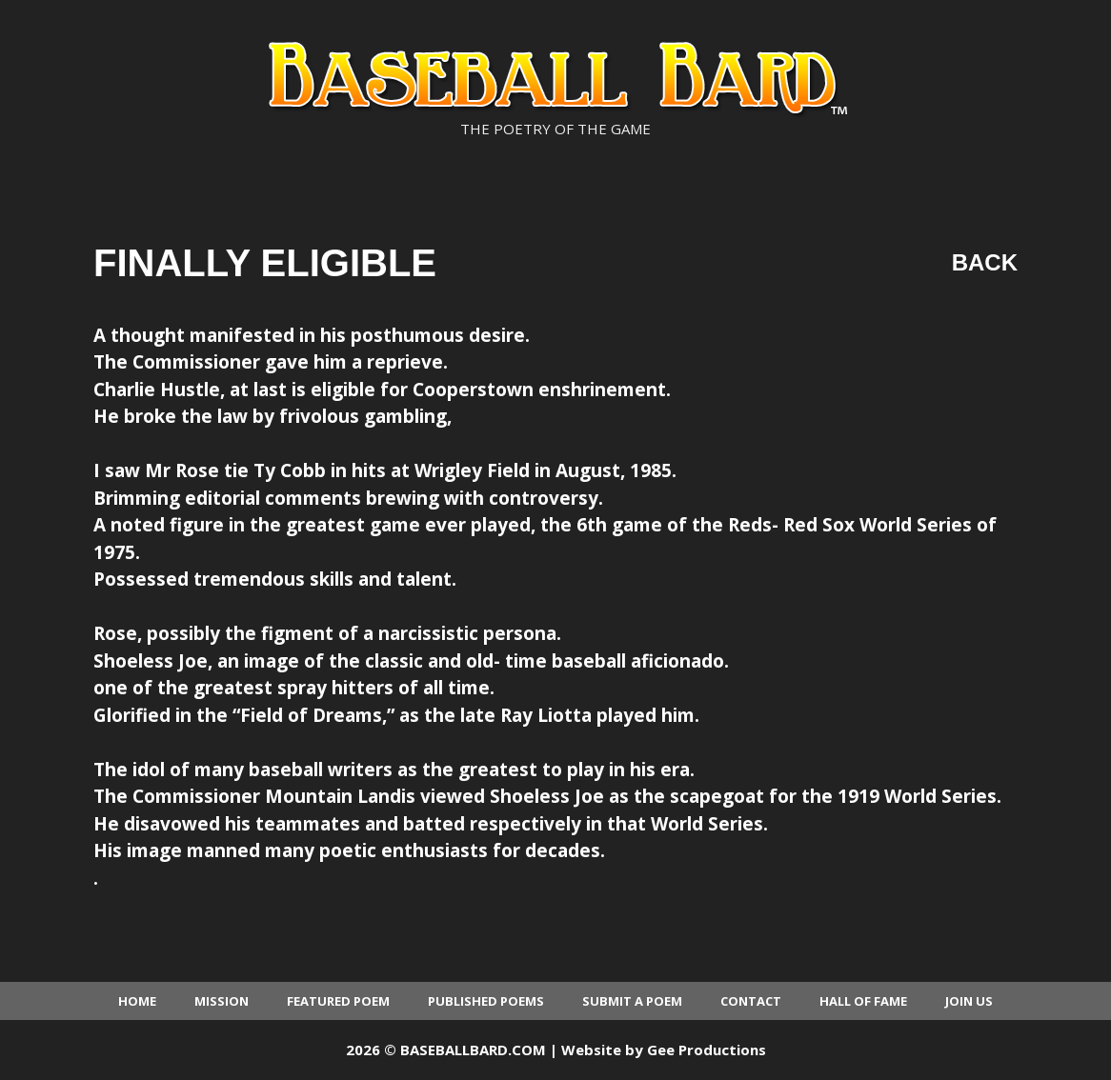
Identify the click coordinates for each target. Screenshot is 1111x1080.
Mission (221, 1001)
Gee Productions (706, 1049)
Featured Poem (338, 1001)
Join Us (969, 1001)
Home (137, 1001)
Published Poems (486, 1001)
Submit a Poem (632, 1001)
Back (985, 262)
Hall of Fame (863, 1001)
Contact (750, 1001)
